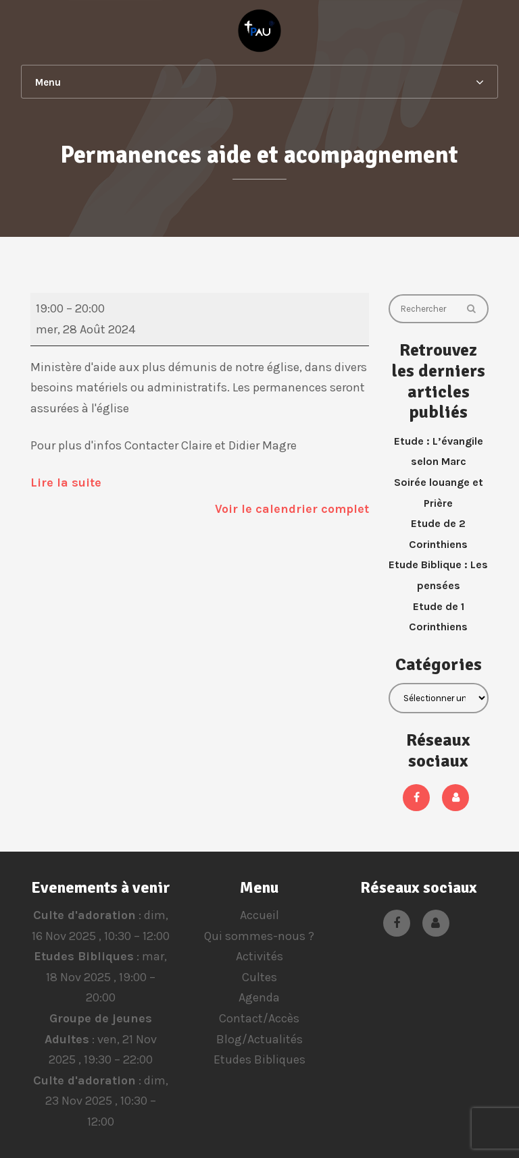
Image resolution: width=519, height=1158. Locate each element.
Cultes (259, 977)
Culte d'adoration (83, 915)
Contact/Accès (259, 1018)
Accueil (259, 915)
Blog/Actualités (259, 1039)
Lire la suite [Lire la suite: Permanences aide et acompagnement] (65, 482)
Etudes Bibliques (84, 956)
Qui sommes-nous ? (259, 936)
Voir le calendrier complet (292, 508)
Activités (259, 956)
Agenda (259, 997)
